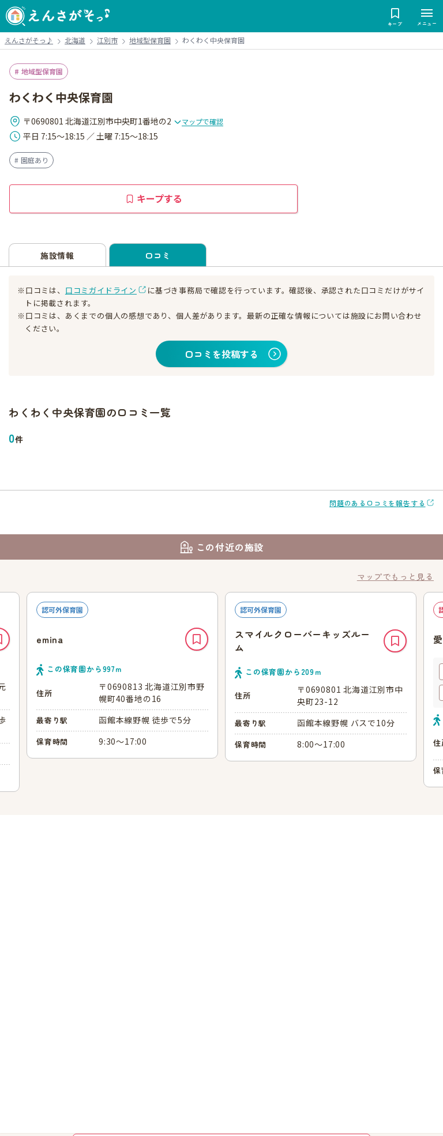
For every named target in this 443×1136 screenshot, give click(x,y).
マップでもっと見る (395, 576)
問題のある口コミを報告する (377, 503)
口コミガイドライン (101, 290)
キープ (196, 639)
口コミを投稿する (221, 354)
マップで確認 (198, 121)
